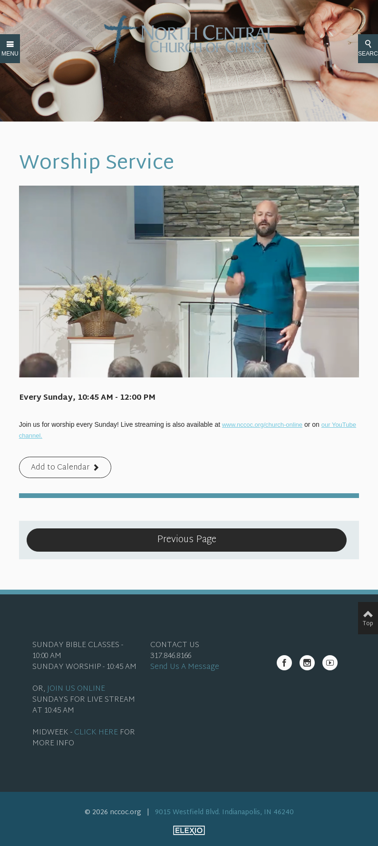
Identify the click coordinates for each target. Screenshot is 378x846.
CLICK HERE (96, 733)
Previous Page (186, 539)
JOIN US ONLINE (76, 689)
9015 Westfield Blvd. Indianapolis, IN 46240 (224, 812)
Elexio (189, 830)
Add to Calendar (60, 468)
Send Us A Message (184, 667)
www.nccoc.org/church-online (262, 424)
